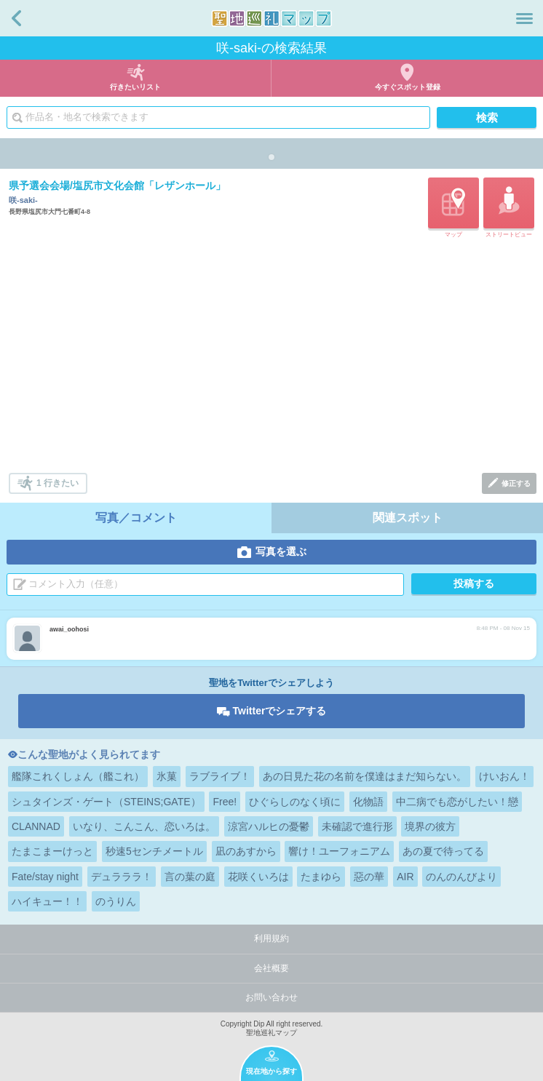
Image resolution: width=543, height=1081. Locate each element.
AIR (405, 876)
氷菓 (166, 776)
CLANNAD (36, 826)
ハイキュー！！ (47, 901)
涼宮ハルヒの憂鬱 (268, 826)
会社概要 (271, 968)
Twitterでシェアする (280, 711)
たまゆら (321, 876)
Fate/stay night (45, 876)
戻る (16, 18)
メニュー (524, 18)
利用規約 (271, 938)
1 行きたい (57, 483)
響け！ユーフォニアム (339, 851)
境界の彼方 (430, 826)
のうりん (115, 901)
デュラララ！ (121, 876)
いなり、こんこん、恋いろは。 (144, 826)
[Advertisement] (272, 356)
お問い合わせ (271, 997)
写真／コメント (136, 517)
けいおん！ (504, 776)
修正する (516, 483)
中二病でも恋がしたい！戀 (457, 801)
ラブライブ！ (219, 776)
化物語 (368, 801)
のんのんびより (461, 876)
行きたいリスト (135, 87)
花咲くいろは (258, 876)
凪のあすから (246, 851)
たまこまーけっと (52, 851)
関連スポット (408, 517)
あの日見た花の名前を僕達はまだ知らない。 (365, 776)
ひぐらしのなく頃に (295, 801)
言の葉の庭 (190, 876)
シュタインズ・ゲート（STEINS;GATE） (106, 801)
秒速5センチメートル (154, 851)
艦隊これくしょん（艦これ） (78, 776)
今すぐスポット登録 (407, 87)
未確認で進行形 (357, 826)
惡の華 (369, 876)
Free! (225, 801)
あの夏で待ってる (443, 851)
